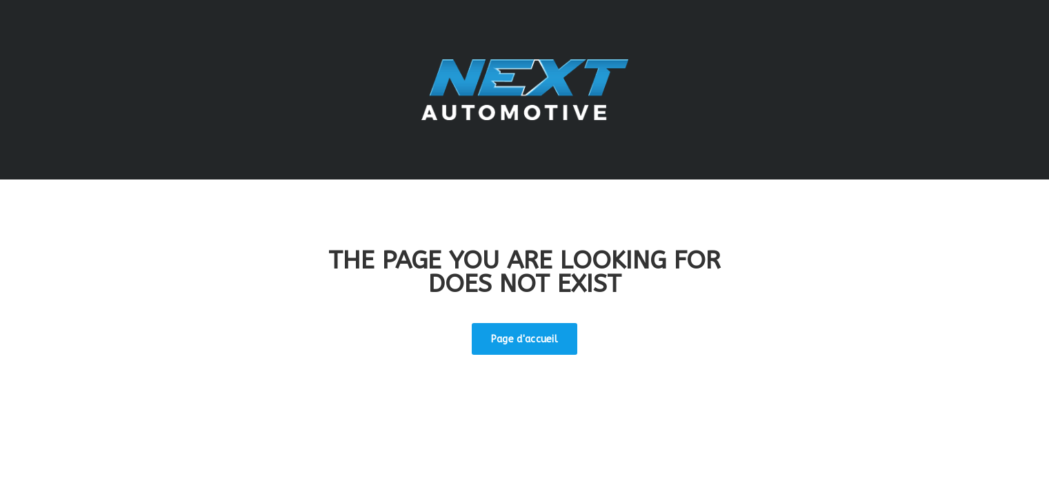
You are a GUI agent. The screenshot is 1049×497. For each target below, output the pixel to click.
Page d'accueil (524, 339)
